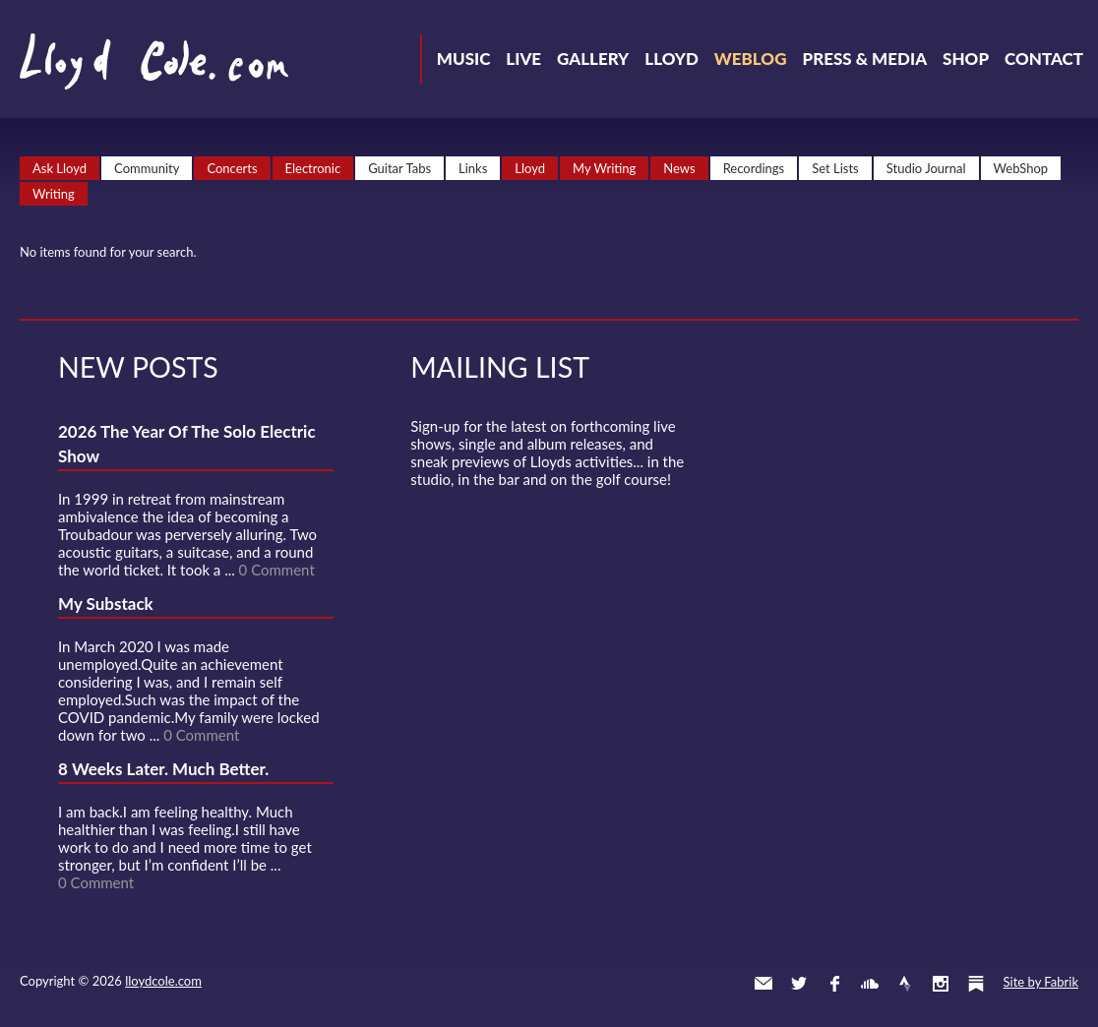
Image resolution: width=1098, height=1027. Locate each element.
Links (472, 168)
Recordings (754, 168)
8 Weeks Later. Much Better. (163, 768)
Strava (905, 983)
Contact (1044, 58)
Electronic (313, 168)
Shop (966, 58)
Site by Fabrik (1041, 982)
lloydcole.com (163, 981)
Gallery (593, 58)
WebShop (1021, 168)
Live (523, 58)
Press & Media (864, 58)
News (679, 168)
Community (146, 168)
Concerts (232, 168)
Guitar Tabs (399, 168)
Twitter (799, 983)
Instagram (940, 983)
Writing (53, 194)
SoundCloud (869, 983)
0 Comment (277, 569)
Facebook (834, 983)
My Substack (105, 603)
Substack (976, 983)
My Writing (604, 168)
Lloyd (671, 58)
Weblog (750, 58)
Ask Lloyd (59, 168)
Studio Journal (926, 168)
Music (464, 58)
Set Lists (835, 168)
